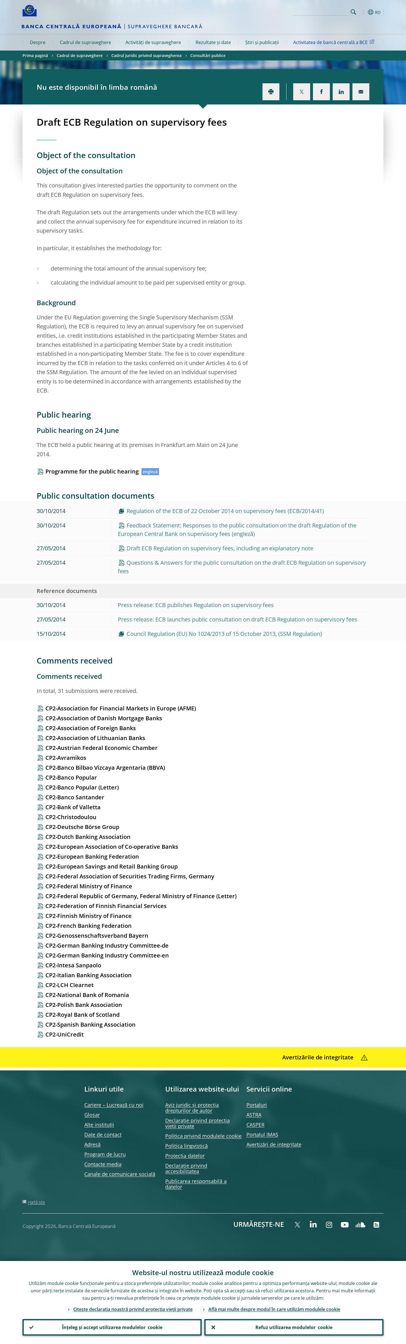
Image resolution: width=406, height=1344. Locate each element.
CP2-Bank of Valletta (73, 807)
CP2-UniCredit (64, 1034)
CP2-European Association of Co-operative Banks (111, 846)
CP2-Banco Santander (74, 797)
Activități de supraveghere (153, 42)
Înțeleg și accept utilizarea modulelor (112, 1327)
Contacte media (103, 1164)
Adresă (92, 1144)
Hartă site (36, 1202)
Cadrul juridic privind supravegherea (146, 55)
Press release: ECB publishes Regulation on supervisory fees (196, 605)
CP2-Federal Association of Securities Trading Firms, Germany (129, 876)
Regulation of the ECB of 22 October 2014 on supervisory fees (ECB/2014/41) (225, 511)
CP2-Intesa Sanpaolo (73, 965)
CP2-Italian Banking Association (88, 975)
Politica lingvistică (186, 1145)
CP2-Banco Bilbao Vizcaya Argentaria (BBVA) (105, 767)
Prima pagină (35, 55)
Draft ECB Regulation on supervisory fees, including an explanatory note (220, 548)
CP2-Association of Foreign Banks (90, 728)
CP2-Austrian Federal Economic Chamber (101, 748)
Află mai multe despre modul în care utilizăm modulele (274, 1309)
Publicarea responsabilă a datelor (196, 1184)
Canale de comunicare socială (119, 1174)
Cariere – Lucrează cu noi (114, 1104)
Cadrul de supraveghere (85, 42)
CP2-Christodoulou (70, 817)
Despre (37, 42)
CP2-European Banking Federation (92, 856)
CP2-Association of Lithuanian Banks (95, 738)
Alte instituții (99, 1124)
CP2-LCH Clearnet (69, 985)
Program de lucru (105, 1154)
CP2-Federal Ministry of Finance (88, 886)
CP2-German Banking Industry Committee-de (107, 945)
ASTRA (253, 1114)
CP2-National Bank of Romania (87, 995)
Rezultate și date (213, 42)
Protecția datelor (185, 1155)
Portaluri (256, 1104)
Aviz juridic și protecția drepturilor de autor (192, 1107)
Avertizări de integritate (273, 1144)
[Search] (320, 11)
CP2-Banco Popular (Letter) (82, 787)
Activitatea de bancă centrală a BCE (334, 42)
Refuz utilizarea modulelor (293, 1327)
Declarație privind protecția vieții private (197, 1123)
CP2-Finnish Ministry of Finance (88, 916)
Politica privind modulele (203, 1136)
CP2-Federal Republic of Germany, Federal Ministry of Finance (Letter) (141, 896)
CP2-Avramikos (65, 758)
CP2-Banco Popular (71, 777)
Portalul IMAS (262, 1134)
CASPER (255, 1124)
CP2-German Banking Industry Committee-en (107, 955)
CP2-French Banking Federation (88, 926)
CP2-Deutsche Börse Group (82, 827)
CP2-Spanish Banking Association (90, 1024)
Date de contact (103, 1134)
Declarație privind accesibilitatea (186, 1168)
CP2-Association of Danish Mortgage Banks (103, 718)
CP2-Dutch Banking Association (88, 837)
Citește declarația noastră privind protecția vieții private (133, 1309)
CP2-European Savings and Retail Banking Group (111, 866)
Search (353, 12)
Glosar (92, 1114)
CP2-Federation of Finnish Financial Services (106, 906)
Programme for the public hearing (92, 471)
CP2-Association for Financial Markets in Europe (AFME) (120, 708)
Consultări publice (208, 55)
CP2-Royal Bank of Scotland (82, 1014)
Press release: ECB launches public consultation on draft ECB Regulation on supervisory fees (237, 619)
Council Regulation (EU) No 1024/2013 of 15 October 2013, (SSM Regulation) (224, 634)
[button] (363, 12)
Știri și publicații (262, 42)
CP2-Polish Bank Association (83, 1005)
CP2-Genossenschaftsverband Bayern (96, 935)
